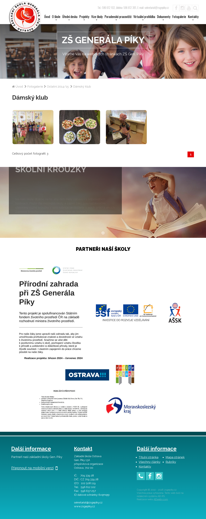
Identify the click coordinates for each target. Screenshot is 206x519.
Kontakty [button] (193, 17)
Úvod (47, 17)
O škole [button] (56, 17)
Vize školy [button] (97, 17)
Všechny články (149, 462)
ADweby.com (161, 499)
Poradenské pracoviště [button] (118, 17)
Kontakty (145, 466)
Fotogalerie (179, 17)
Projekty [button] (84, 17)
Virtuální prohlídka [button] (144, 17)
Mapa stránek (175, 457)
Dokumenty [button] (163, 17)
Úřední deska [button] (69, 17)
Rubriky (171, 462)
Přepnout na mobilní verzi (34, 468)
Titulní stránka (148, 457)
